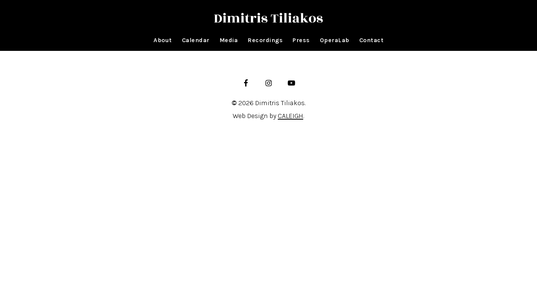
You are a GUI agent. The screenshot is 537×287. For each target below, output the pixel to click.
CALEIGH (290, 116)
